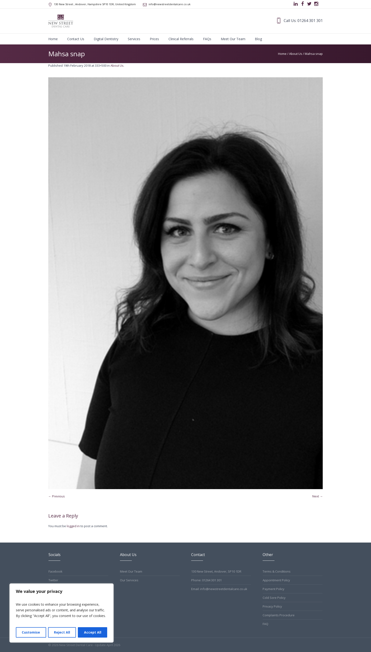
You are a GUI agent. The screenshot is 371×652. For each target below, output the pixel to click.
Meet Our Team (131, 571)
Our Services (129, 580)
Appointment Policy (276, 580)
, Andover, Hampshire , (95, 4)
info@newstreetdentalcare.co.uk (169, 4)
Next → (317, 496)
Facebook (55, 571)
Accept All (92, 632)
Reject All (62, 632)
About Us (295, 54)
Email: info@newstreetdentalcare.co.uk (219, 589)
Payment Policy (273, 589)
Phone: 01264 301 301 (206, 580)
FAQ (265, 624)
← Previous (56, 496)
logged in (73, 526)
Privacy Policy (272, 606)
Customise (31, 632)
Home (282, 54)
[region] (61, 613)
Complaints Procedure (279, 615)
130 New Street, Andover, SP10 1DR (216, 571)
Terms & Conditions (277, 571)
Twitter (53, 580)
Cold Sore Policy (274, 597)
